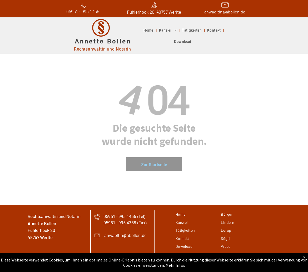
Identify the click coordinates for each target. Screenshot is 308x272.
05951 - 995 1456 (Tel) (124, 216)
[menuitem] (149, 30)
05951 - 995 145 (81, 11)
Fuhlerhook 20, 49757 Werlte (154, 11)
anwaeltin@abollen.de (224, 11)
